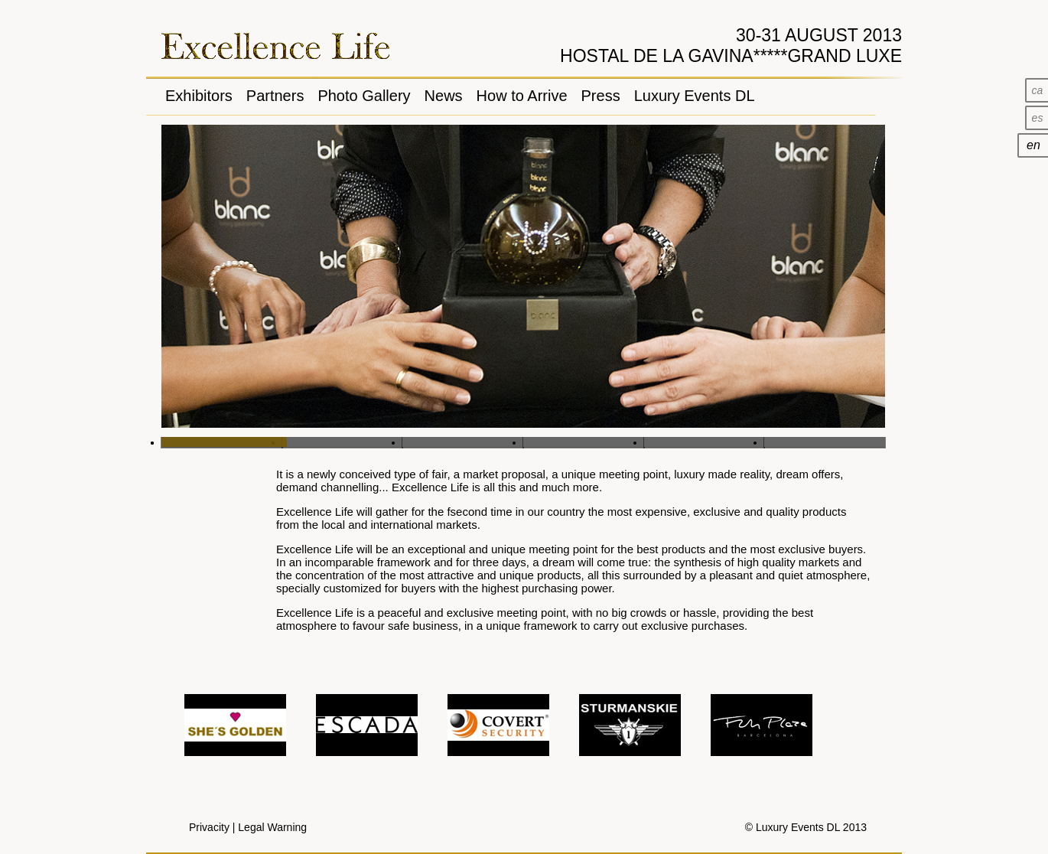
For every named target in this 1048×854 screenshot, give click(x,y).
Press (600, 95)
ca (1037, 90)
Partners (275, 95)
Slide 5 (704, 442)
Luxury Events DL (694, 95)
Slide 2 (342, 442)
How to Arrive (522, 95)
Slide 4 (583, 442)
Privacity (209, 827)
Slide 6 (824, 442)
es (1037, 118)
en (1033, 145)
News (444, 95)
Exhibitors (199, 95)
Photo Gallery (363, 95)
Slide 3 (462, 442)
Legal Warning (272, 827)
